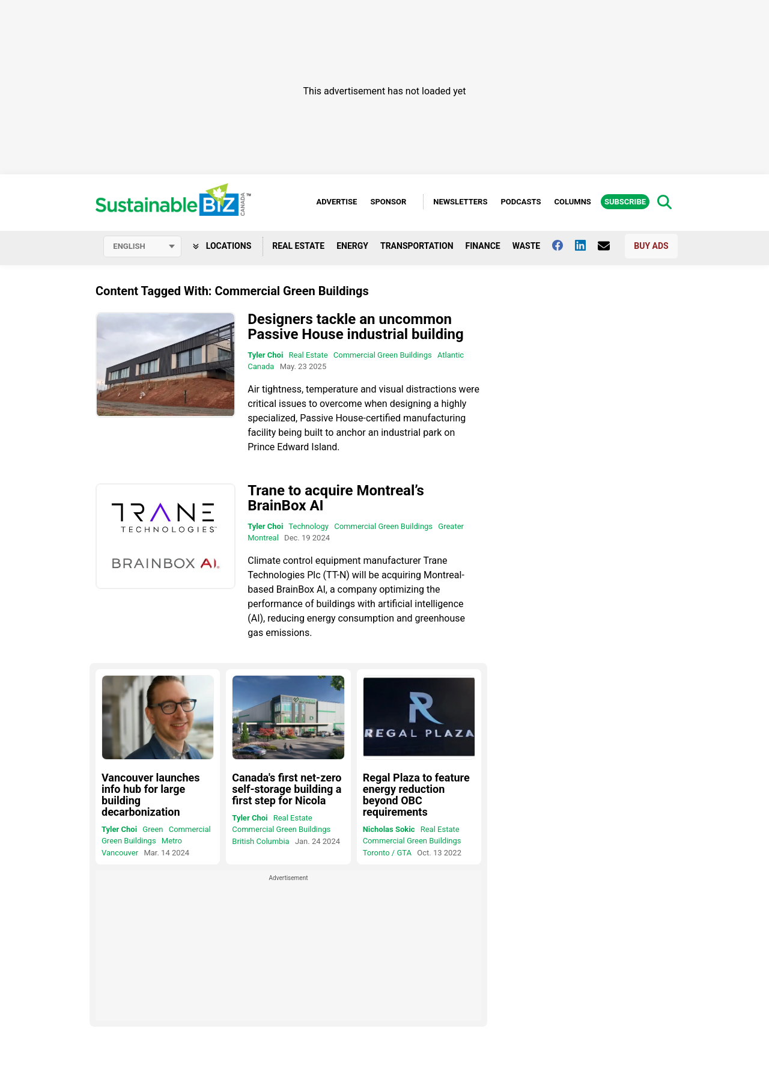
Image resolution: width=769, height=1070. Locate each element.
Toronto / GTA (387, 852)
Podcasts (520, 201)
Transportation (417, 246)
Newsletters (460, 201)
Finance (483, 246)
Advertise (336, 201)
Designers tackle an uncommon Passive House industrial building (355, 327)
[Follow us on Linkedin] (586, 245)
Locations (222, 246)
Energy (352, 246)
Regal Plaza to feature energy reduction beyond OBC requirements (416, 794)
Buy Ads (651, 246)
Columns (572, 201)
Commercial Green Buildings (382, 354)
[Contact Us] (610, 246)
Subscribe (625, 201)
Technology (308, 526)
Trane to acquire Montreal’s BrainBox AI (336, 498)
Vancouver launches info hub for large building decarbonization (150, 794)
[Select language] (142, 246)
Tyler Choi (265, 354)
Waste (526, 246)
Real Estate (298, 246)
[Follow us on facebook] (563, 245)
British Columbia (260, 841)
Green (152, 829)
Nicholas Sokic (389, 829)
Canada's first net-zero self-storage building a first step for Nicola (286, 789)
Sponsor (388, 201)
